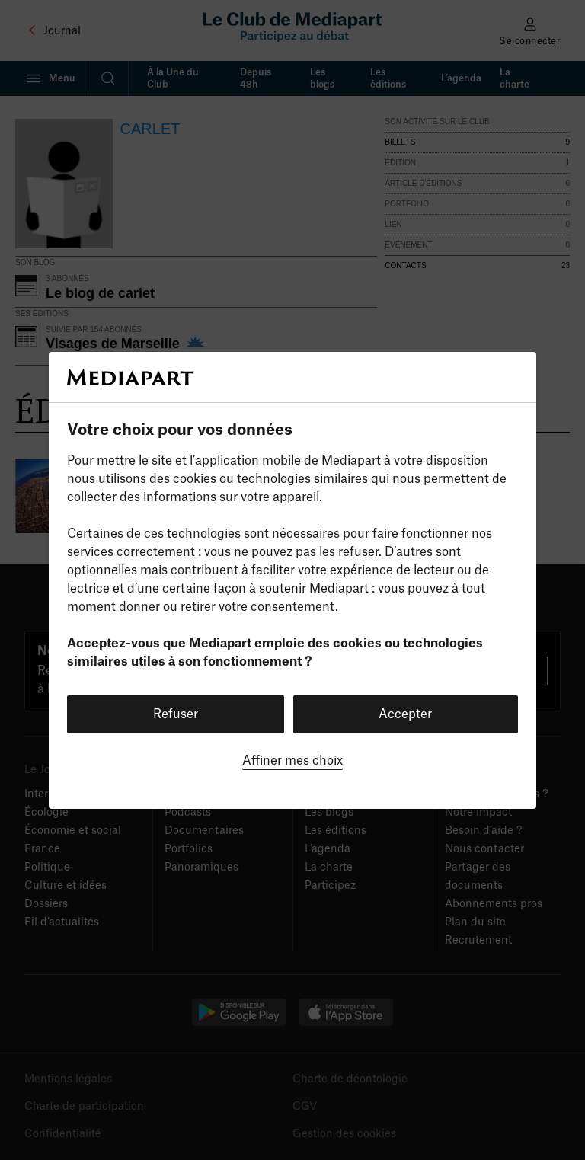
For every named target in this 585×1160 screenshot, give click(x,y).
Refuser (175, 714)
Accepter (405, 714)
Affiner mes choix (292, 761)
